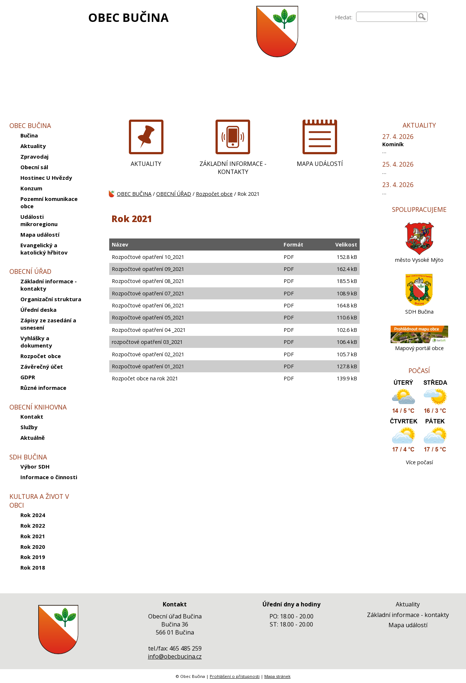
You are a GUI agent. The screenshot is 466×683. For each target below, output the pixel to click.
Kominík (393, 144)
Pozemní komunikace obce (49, 202)
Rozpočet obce (40, 356)
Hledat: (343, 17)
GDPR (27, 377)
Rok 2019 (32, 556)
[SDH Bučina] (419, 304)
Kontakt (31, 416)
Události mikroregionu (39, 220)
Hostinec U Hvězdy (46, 177)
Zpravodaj (34, 156)
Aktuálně (32, 437)
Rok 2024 (32, 515)
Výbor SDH (35, 466)
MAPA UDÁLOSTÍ (320, 164)
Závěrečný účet (41, 366)
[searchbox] (386, 17)
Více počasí (419, 462)
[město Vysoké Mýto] (419, 252)
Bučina (29, 135)
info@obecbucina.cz (175, 656)
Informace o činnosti (48, 477)
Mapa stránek (277, 676)
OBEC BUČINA (128, 17)
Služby (28, 427)
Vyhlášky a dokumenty (36, 341)
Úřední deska (38, 309)
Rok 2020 (32, 546)
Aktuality (33, 146)
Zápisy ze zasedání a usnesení (48, 324)
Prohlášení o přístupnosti (235, 676)
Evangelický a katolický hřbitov (44, 248)
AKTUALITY (146, 164)
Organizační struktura (50, 299)
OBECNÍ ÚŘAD (173, 193)
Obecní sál (34, 167)
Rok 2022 (32, 525)
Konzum (31, 188)
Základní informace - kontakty (48, 285)
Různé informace (43, 387)
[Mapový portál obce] (419, 341)
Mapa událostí (39, 234)
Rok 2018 (32, 567)
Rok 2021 (32, 536)
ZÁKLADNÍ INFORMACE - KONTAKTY (233, 168)
